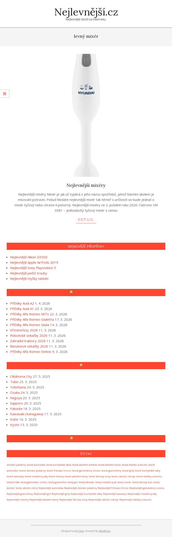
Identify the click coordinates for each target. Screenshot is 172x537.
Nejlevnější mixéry (86, 185)
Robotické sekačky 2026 (28, 335)
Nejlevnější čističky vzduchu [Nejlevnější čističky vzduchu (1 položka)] (135, 499)
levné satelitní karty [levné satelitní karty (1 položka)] (76, 476)
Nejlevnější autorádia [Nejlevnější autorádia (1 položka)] (50, 488)
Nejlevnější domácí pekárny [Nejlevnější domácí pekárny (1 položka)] (80, 488)
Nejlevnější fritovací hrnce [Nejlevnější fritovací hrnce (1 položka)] (113, 488)
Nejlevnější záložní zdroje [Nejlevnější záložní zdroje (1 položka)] (103, 499)
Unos (81, 531)
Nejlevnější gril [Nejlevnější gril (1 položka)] (42, 493)
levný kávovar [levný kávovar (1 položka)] (86, 482)
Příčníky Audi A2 (22, 303)
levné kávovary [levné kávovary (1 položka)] (15, 476)
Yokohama (18, 387)
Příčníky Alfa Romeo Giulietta (32, 319)
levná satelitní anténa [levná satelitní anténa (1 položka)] (84, 464)
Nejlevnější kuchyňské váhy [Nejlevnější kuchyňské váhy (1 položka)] (86, 493)
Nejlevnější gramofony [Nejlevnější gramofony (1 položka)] (20, 493)
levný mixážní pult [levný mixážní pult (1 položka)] (106, 482)
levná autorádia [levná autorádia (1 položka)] (36, 464)
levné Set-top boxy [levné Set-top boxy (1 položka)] (99, 476)
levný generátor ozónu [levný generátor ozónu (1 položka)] (34, 482)
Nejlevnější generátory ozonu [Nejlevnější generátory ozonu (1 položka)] (147, 488)
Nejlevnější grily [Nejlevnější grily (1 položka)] (61, 493)
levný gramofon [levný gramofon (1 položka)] (57, 482)
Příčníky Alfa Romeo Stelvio (30, 351)
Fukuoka (16, 408)
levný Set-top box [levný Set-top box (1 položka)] (142, 482)
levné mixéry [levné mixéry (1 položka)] (56, 476)
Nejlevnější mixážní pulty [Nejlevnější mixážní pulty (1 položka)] (142, 493)
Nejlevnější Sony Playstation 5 (33, 267)
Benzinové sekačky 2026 (29, 346)
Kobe (14, 419)
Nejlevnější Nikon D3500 (28, 257)
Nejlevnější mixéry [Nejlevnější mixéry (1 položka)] (17, 499)
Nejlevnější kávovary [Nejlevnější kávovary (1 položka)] (115, 493)
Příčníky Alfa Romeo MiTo (29, 314)
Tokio (14, 381)
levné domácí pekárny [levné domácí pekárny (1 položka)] (32, 470)
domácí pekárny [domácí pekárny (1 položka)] (16, 464)
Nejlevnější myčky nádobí (29, 278)
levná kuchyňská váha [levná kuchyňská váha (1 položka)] (58, 464)
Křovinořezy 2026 (24, 330)
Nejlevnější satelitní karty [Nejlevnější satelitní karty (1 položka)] (43, 499)
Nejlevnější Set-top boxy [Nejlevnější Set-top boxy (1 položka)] (73, 499)
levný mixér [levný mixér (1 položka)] (124, 482)
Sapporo (16, 403)
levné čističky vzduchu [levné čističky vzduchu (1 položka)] (149, 476)
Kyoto (14, 424)
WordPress (104, 531)
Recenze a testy (88, 292)
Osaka (15, 392)
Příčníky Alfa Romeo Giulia (29, 324)
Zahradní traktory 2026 (28, 341)
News (88, 365)
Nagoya (16, 398)
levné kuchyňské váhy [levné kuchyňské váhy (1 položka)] (147, 470)
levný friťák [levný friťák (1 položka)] (13, 482)
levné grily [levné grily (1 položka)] (128, 470)
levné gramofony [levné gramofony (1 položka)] (111, 470)
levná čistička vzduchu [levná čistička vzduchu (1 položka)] (134, 464)
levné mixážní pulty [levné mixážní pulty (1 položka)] (36, 476)
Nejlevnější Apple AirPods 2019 (34, 262)
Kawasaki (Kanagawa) (26, 414)
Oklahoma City (21, 376)
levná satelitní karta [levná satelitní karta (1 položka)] (109, 464)
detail (86, 219)
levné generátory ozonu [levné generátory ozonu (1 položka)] (86, 470)
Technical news (88, 438)
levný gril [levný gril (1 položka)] (73, 482)
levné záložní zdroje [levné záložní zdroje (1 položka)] (123, 476)
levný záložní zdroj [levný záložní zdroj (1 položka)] (27, 488)
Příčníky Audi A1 (22, 308)
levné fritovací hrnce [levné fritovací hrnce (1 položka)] (59, 470)
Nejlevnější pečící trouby (28, 273)
